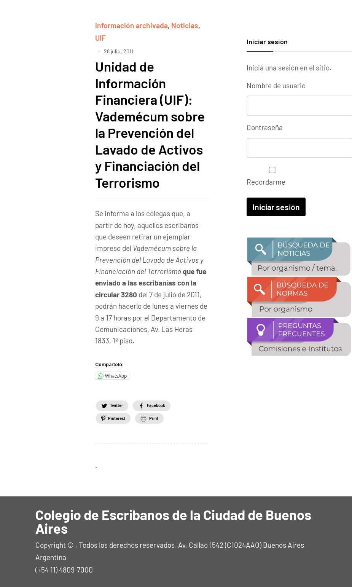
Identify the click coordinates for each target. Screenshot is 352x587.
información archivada (130, 25)
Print (172, 416)
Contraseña (265, 126)
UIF (100, 37)
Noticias (183, 25)
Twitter (122, 403)
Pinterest (122, 416)
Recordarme (270, 175)
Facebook (175, 403)
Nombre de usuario (276, 85)
